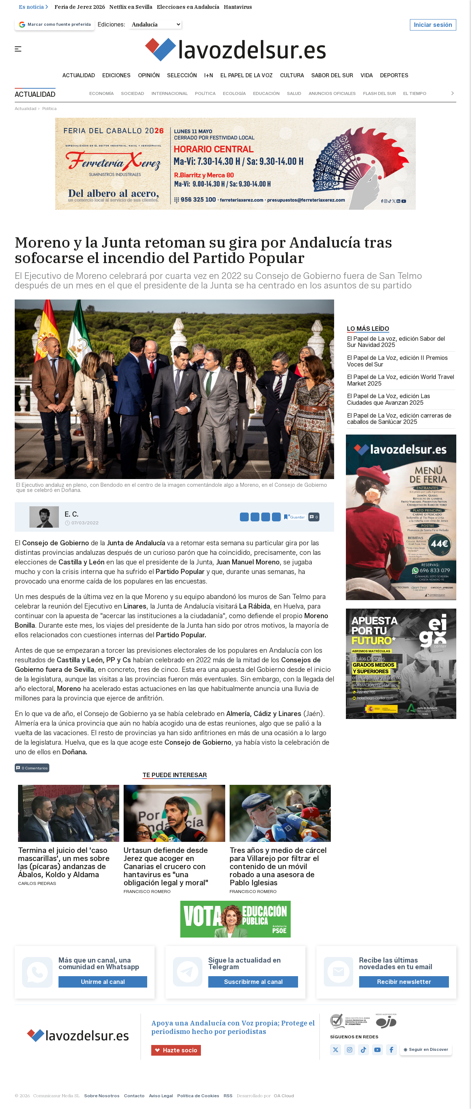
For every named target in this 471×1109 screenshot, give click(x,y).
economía (101, 97)
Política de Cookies (198, 1099)
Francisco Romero (147, 895)
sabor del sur (332, 79)
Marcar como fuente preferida (54, 28)
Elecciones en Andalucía (188, 11)
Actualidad (79, 79)
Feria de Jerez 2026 (79, 11)
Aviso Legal (161, 1099)
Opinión (149, 79)
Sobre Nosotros (102, 1099)
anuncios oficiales (332, 97)
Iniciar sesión (433, 28)
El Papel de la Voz (246, 79)
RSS (228, 1099)
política (205, 97)
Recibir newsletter (404, 985)
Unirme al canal (103, 985)
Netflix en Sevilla (130, 11)
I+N (208, 79)
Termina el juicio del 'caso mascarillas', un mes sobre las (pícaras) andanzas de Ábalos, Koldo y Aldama (64, 866)
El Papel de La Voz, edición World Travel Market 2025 (400, 384)
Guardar (294, 520)
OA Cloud (284, 1099)
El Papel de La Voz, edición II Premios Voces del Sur (397, 364)
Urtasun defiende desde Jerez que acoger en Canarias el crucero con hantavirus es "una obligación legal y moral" (166, 870)
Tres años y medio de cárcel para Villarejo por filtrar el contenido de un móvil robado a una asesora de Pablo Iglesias (278, 870)
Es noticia (33, 11)
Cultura (292, 79)
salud (294, 97)
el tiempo (414, 97)
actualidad (25, 112)
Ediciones (116, 79)
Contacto (134, 1099)
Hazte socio (176, 1053)
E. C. (71, 518)
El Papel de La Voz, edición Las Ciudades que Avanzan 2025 (388, 403)
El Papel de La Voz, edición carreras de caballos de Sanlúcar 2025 (399, 422)
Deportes (394, 79)
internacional (170, 97)
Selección (182, 79)
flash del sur (379, 97)
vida (367, 79)
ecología (234, 97)
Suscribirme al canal (253, 985)
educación (266, 97)
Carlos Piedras (37, 887)
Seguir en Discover (426, 1053)
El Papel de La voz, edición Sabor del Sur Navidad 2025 (396, 345)
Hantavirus (238, 11)
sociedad (132, 97)
